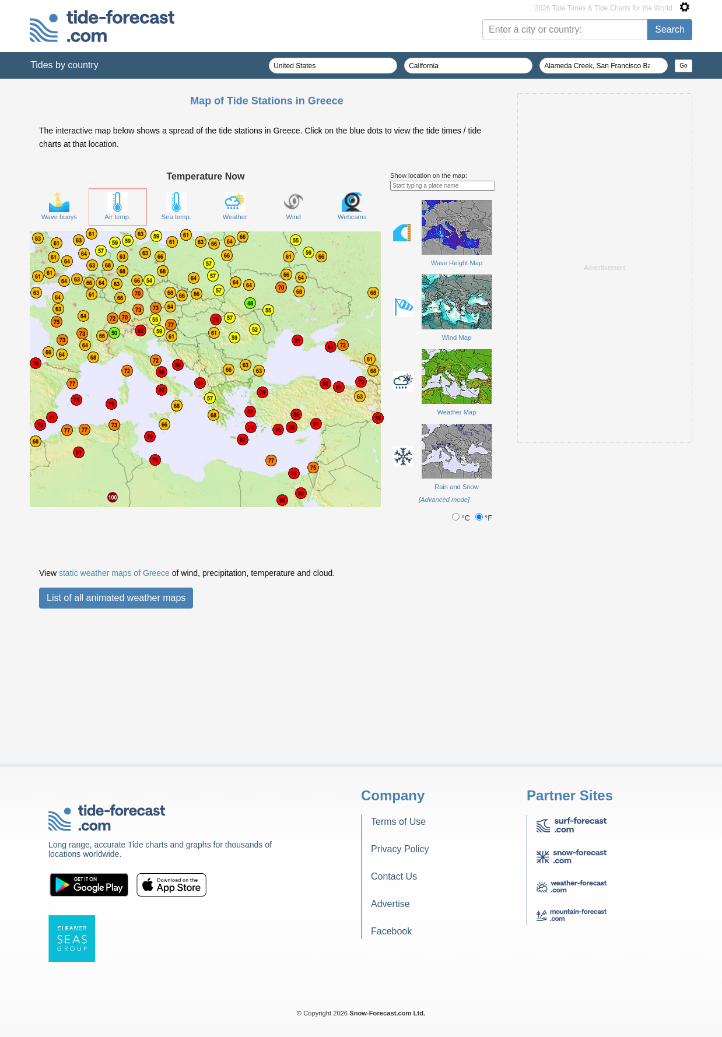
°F (484, 518)
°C (462, 518)
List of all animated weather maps (116, 598)
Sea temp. (176, 206)
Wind (293, 206)
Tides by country (64, 65)
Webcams (352, 206)
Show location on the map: (428, 175)
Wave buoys (59, 206)
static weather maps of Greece (114, 573)
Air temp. (117, 206)
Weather (235, 206)
